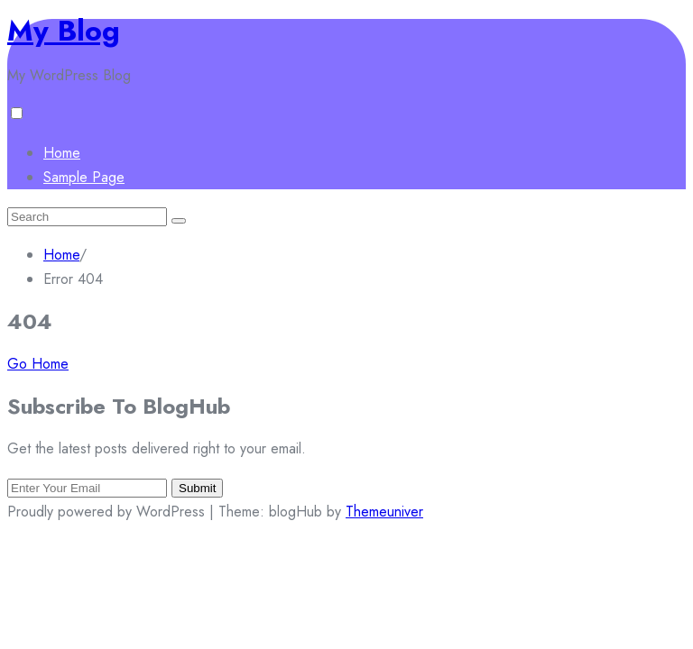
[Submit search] (178, 221)
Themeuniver (384, 511)
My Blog (63, 30)
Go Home (38, 363)
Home (61, 152)
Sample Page (84, 177)
